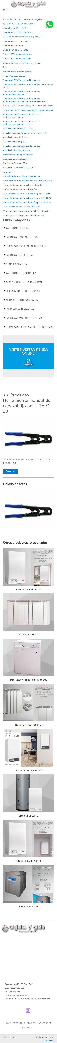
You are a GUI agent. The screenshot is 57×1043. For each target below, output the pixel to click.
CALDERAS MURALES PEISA (21, 237)
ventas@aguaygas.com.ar (17, 995)
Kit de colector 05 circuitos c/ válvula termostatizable (28, 110)
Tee (4, 67)
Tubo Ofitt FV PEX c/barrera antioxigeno (22, 19)
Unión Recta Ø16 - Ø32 (14, 28)
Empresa (17, 1023)
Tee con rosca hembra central (17, 71)
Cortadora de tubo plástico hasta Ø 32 (21, 176)
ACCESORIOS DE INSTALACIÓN (23, 282)
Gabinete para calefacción (15, 159)
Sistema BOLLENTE (28, 816)
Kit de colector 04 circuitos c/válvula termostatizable (28, 105)
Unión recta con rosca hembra (17, 32)
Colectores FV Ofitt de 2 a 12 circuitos (21, 80)
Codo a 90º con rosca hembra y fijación (21, 63)
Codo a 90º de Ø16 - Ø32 (15, 50)
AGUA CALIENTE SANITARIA (21, 300)
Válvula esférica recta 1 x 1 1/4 (17, 128)
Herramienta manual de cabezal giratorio (22, 185)
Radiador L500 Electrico (28, 634)
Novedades (44, 1023)
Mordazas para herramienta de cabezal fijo (23, 215)
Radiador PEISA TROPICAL (28, 725)
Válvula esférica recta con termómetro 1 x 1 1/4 (25, 133)
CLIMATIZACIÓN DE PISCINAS (22, 291)
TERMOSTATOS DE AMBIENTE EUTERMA (28, 327)
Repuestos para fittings (14, 76)
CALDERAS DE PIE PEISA (19, 255)
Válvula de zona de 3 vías (15, 137)
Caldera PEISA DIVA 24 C (28, 589)
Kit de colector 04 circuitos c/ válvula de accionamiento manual (22, 115)
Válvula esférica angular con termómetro (22, 146)
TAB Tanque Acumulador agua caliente (28, 680)
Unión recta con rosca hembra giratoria (21, 37)
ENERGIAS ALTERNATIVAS (20, 309)
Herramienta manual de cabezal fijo (20, 189)
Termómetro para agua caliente (18, 154)
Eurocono (7, 172)
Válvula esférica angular (14, 141)
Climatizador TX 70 (28, 906)
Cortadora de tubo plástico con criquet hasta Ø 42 (27, 180)
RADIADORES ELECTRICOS (21, 273)
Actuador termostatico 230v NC (18, 167)
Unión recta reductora (13, 45)
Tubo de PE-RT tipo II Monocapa (18, 23)
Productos (30, 1023)
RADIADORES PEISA (17, 228)
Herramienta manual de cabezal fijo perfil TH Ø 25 (27, 198)
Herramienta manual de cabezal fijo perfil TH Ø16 (26, 193)
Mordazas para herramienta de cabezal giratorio (26, 211)
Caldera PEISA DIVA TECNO (28, 770)
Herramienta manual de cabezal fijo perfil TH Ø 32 (27, 202)
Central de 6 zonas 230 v (15, 163)
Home (8, 1023)
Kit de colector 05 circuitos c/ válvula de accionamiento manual (22, 122)
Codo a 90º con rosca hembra (17, 54)
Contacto (27, 1028)
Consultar (10, 471)
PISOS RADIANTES (16, 264)
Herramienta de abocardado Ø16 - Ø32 (22, 207)
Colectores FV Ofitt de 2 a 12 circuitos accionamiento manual (21, 93)
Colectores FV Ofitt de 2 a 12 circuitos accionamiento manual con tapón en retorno (24, 100)
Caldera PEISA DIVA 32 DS (28, 861)
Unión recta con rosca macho (17, 41)
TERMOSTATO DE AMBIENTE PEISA (25, 246)
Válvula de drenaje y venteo (16, 150)
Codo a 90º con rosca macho (17, 58)
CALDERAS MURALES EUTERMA (24, 318)
